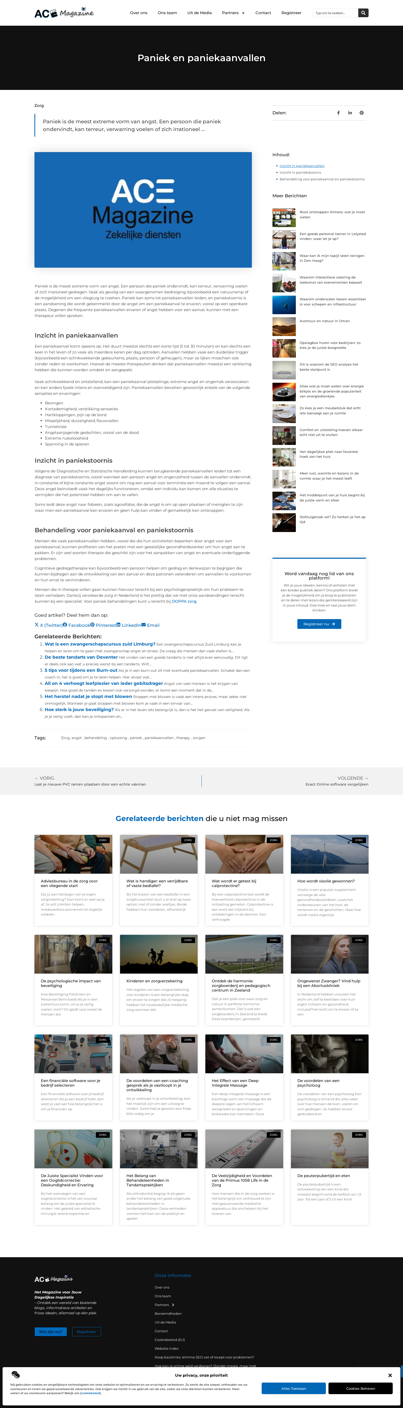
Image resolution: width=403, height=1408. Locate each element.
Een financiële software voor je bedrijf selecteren (70, 1083)
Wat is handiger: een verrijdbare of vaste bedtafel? (157, 883)
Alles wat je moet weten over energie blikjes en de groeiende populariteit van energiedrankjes (332, 391)
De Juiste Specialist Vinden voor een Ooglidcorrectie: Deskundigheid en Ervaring (72, 1180)
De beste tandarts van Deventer (81, 657)
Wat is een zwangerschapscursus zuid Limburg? (100, 644)
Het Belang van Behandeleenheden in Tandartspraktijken (147, 1180)
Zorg (39, 105)
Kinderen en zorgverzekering (154, 980)
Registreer (291, 12)
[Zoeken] (363, 12)
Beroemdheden (168, 1313)
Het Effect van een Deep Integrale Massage (235, 1083)
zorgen (199, 737)
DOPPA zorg (184, 601)
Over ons (139, 12)
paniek (136, 737)
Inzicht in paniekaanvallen (302, 166)
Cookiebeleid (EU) (170, 1340)
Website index (167, 1348)
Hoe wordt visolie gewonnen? (326, 881)
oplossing (118, 737)
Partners (233, 12)
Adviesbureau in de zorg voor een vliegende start (69, 883)
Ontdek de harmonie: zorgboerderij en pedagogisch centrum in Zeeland (241, 985)
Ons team (167, 12)
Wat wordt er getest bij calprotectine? (234, 883)
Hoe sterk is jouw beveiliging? (79, 709)
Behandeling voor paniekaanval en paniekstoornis (322, 179)
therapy (183, 737)
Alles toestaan (293, 1388)
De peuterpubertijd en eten (323, 1175)
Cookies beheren (360, 1388)
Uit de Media (199, 12)
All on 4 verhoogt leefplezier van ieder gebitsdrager (104, 683)
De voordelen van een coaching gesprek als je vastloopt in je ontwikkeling (157, 1085)
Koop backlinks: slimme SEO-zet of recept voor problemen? (204, 1357)
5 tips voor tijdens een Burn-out (81, 670)
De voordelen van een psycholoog (318, 1083)
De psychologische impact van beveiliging (71, 983)
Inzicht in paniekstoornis (300, 172)
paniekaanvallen (159, 737)
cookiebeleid (90, 1393)
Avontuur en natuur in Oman (325, 321)
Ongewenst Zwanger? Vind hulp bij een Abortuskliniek (328, 983)
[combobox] (335, 12)
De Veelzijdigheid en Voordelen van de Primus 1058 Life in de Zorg (242, 1180)
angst (76, 737)
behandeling (96, 737)
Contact (263, 12)
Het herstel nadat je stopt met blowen (88, 696)
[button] (390, 1375)
